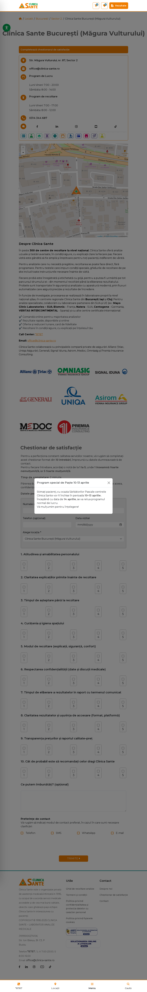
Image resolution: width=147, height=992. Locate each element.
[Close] (108, 482)
